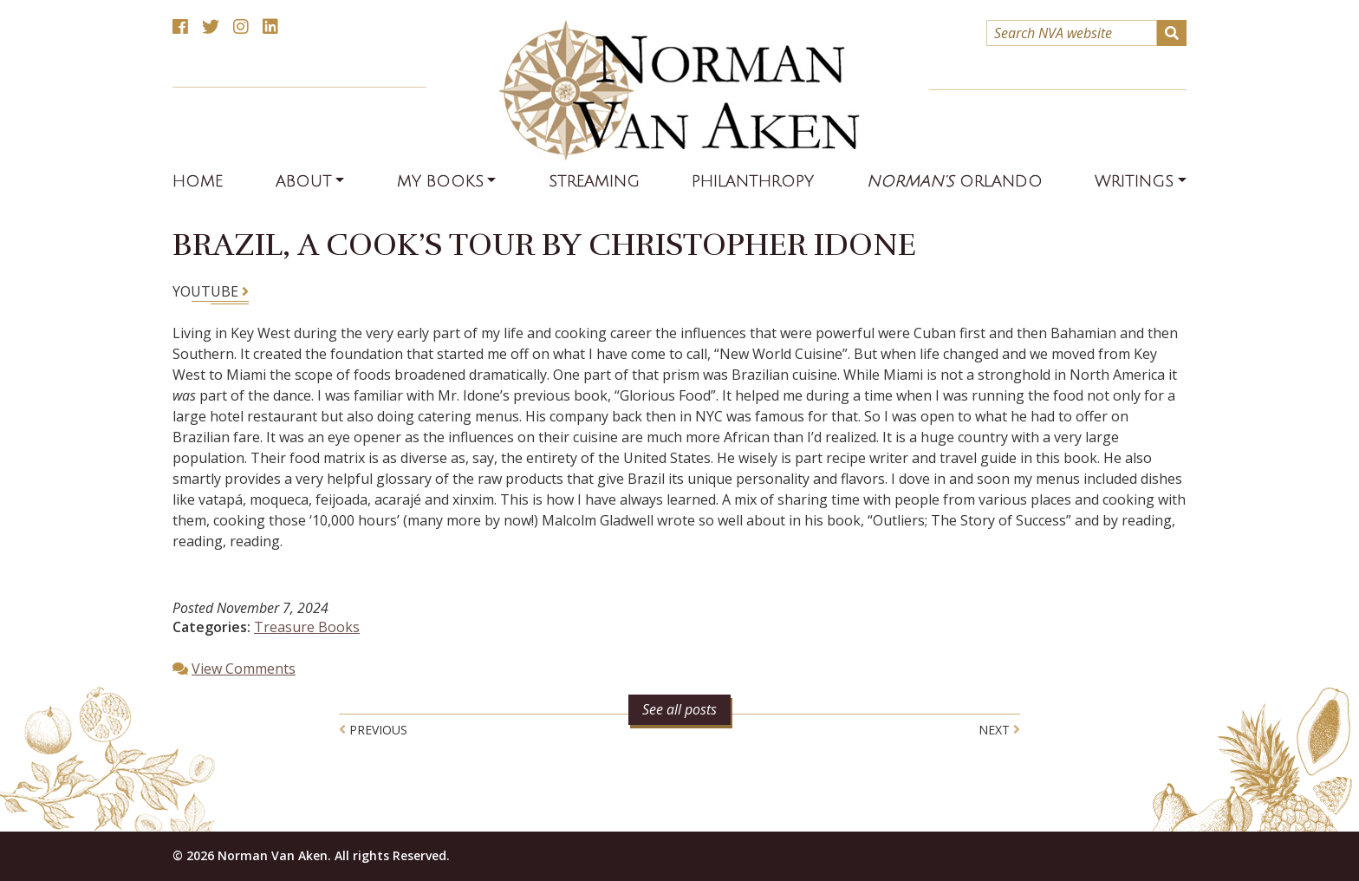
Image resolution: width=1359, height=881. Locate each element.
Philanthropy (753, 181)
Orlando (955, 181)
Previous (373, 729)
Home (197, 181)
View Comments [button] (244, 668)
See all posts (679, 709)
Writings (1134, 181)
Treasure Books (307, 626)
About (304, 181)
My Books (440, 181)
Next (999, 729)
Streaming (594, 181)
